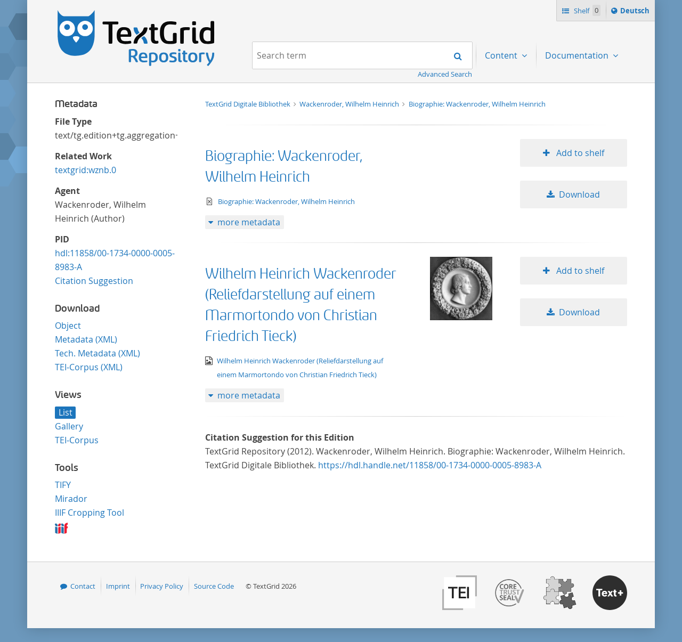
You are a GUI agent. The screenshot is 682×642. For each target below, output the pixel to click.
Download (579, 194)
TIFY (63, 485)
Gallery (69, 426)
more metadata (248, 222)
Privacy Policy (161, 586)
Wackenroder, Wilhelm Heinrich (350, 104)
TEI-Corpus (77, 440)
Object (68, 325)
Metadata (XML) (86, 339)
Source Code (214, 586)
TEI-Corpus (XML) (89, 367)
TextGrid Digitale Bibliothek (248, 104)
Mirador (71, 499)
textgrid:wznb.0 (85, 170)
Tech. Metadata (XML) (97, 353)
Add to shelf (579, 153)
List (65, 412)
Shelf (586, 10)
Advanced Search (445, 74)
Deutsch (636, 12)
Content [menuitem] (502, 55)
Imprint (118, 586)
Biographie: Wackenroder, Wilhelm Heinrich (477, 104)
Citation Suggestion (94, 281)
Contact (82, 586)
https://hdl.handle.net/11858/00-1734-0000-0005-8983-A (429, 465)
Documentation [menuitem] (578, 55)
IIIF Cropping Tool (89, 512)
